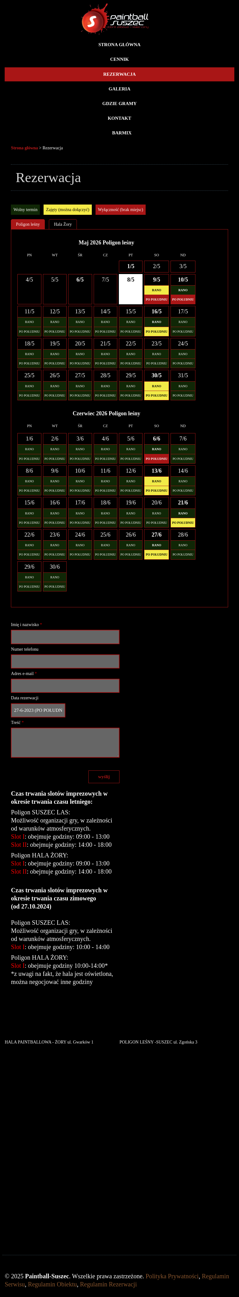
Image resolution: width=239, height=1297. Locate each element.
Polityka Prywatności (172, 1276)
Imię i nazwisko (26, 624)
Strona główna (119, 44)
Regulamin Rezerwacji (108, 1284)
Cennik (119, 59)
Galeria (119, 88)
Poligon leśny (28, 224)
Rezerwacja (119, 74)
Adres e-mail (24, 673)
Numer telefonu (24, 649)
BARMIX (122, 132)
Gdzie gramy (119, 103)
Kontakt (119, 118)
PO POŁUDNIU (29, 331)
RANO (29, 322)
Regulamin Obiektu (52, 1284)
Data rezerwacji (24, 698)
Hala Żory (63, 224)
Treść (17, 722)
